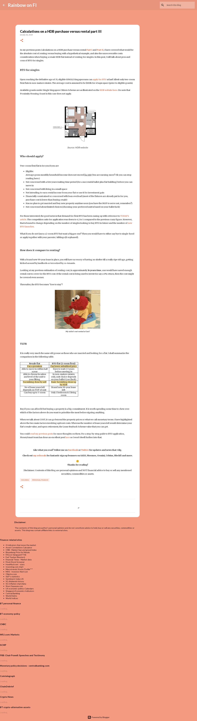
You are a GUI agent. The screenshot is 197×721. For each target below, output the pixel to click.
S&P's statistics (13, 576)
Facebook (73, 450)
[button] (21, 41)
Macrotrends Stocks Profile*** (19, 569)
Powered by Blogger (99, 717)
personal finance (40, 480)
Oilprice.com (11, 574)
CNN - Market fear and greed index (21, 550)
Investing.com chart (14, 567)
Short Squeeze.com (14, 586)
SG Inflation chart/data (16, 584)
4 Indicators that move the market (21, 545)
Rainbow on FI (22, 5)
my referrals (39, 455)
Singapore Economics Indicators (20, 591)
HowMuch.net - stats (15, 564)
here (67, 437)
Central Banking (13, 593)
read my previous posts (41, 434)
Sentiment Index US (15, 579)
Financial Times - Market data (19, 559)
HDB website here (108, 90)
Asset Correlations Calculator (19, 547)
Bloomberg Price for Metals (18, 552)
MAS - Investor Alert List (17, 571)
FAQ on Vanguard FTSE (16, 555)
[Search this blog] (180, 5)
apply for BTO (100, 79)
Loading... (4, 608)
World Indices (12, 598)
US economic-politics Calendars (20, 588)
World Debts (11, 596)
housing (25, 480)
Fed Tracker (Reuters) (15, 557)
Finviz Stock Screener (15, 562)
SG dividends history (15, 581)
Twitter (85, 450)
